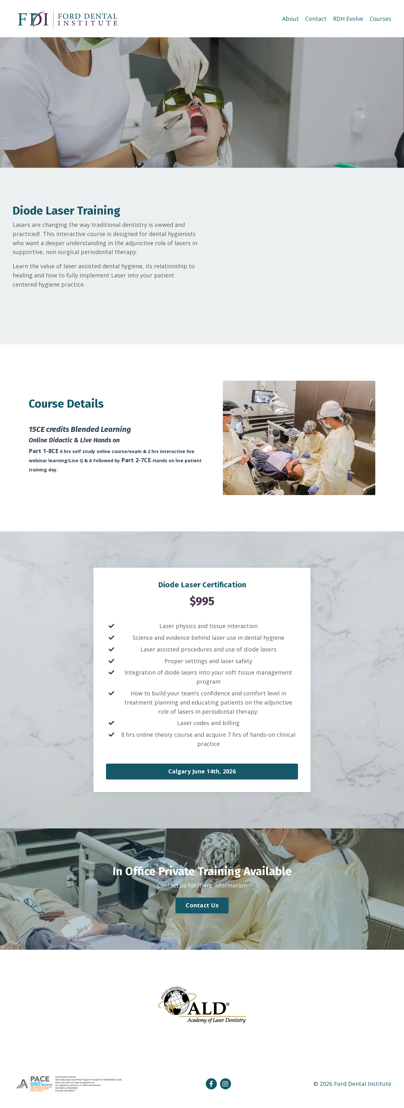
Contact (316, 18)
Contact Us (202, 905)
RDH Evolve (348, 18)
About (290, 18)
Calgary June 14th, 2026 (202, 771)
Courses (380, 18)
